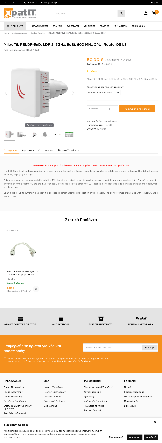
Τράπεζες (89, 396)
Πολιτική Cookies (52, 396)
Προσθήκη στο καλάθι (137, 109)
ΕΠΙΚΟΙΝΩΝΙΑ (138, 26)
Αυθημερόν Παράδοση (95, 401)
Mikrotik (109, 125)
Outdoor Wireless (37, 33)
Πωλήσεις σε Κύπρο (94, 406)
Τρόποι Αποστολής (13, 392)
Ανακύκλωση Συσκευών (16, 413)
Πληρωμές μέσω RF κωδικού (98, 387)
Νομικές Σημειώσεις (54, 387)
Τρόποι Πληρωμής (13, 396)
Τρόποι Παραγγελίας (14, 387)
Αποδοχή (151, 437)
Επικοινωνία (130, 406)
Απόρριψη (134, 437)
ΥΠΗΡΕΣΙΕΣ (89, 26)
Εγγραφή (149, 347)
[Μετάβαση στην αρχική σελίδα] (20, 13)
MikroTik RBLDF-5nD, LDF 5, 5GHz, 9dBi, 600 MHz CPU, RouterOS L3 (77, 33)
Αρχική (6, 33)
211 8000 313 (32, 3)
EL (152, 3)
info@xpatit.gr (50, 3)
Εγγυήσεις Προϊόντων (15, 401)
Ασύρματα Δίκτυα (19, 33)
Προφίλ (128, 387)
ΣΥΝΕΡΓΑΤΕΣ (72, 26)
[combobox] (103, 92)
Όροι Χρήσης (50, 406)
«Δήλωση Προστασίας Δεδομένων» (72, 361)
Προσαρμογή (116, 437)
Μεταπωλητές (131, 401)
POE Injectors (13, 231)
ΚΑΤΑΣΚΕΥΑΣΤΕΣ (40, 26)
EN (157, 3)
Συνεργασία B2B (92, 392)
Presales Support (92, 410)
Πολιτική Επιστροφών (55, 392)
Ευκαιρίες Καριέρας (134, 392)
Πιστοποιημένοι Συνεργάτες (138, 396)
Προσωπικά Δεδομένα (55, 401)
